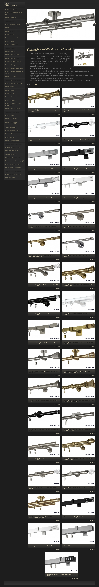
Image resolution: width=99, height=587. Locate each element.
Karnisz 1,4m (9, 97)
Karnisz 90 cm (9, 31)
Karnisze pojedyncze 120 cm (13, 61)
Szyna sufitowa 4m (10, 154)
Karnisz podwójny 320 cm (12, 112)
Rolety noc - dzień (10, 177)
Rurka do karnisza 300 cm (12, 147)
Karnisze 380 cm (10, 51)
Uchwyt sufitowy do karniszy (13, 167)
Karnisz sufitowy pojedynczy (13, 134)
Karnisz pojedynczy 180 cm (13, 80)
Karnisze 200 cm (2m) (11, 44)
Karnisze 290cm (9, 48)
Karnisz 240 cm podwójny (12, 65)
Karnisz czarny (9, 34)
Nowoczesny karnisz (11, 9)
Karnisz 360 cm (9, 21)
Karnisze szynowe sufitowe (12, 38)
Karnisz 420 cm (9, 90)
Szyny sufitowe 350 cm (11, 150)
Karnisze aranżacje (10, 17)
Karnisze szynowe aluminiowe (13, 83)
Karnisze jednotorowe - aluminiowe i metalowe (11, 122)
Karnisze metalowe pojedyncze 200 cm (14, 72)
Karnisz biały (8, 27)
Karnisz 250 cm (9, 41)
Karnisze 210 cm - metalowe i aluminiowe (13, 104)
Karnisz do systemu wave (12, 164)
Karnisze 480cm (9, 115)
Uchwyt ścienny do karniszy (13, 171)
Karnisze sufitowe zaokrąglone (13, 144)
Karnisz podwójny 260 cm (12, 24)
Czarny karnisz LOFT (11, 127)
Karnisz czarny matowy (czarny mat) (14, 13)
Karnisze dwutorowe (11, 118)
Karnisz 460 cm (9, 93)
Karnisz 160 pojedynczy (12, 140)
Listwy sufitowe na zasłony (12, 157)
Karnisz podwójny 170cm (12, 130)
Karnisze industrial (10, 76)
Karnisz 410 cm (9, 137)
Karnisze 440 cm (10, 100)
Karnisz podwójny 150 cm (12, 108)
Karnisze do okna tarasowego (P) (14, 161)
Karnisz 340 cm (9, 86)
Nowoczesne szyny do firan (13, 174)
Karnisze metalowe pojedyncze (14, 68)
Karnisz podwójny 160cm (12, 54)
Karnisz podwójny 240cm (12, 58)
